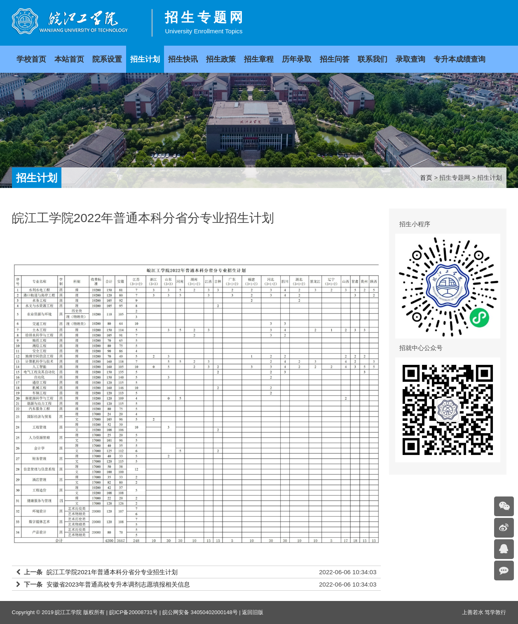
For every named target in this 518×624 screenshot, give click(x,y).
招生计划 (145, 59)
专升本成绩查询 (459, 59)
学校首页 (31, 59)
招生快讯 (183, 59)
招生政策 (221, 59)
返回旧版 (252, 612)
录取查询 (410, 59)
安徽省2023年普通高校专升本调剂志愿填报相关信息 (118, 584)
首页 (426, 177)
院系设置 (107, 59)
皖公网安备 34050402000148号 (200, 612)
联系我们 (372, 59)
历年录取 (297, 59)
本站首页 (69, 59)
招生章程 (259, 59)
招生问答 (334, 59)
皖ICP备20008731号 (133, 612)
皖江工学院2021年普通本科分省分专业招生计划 (112, 571)
